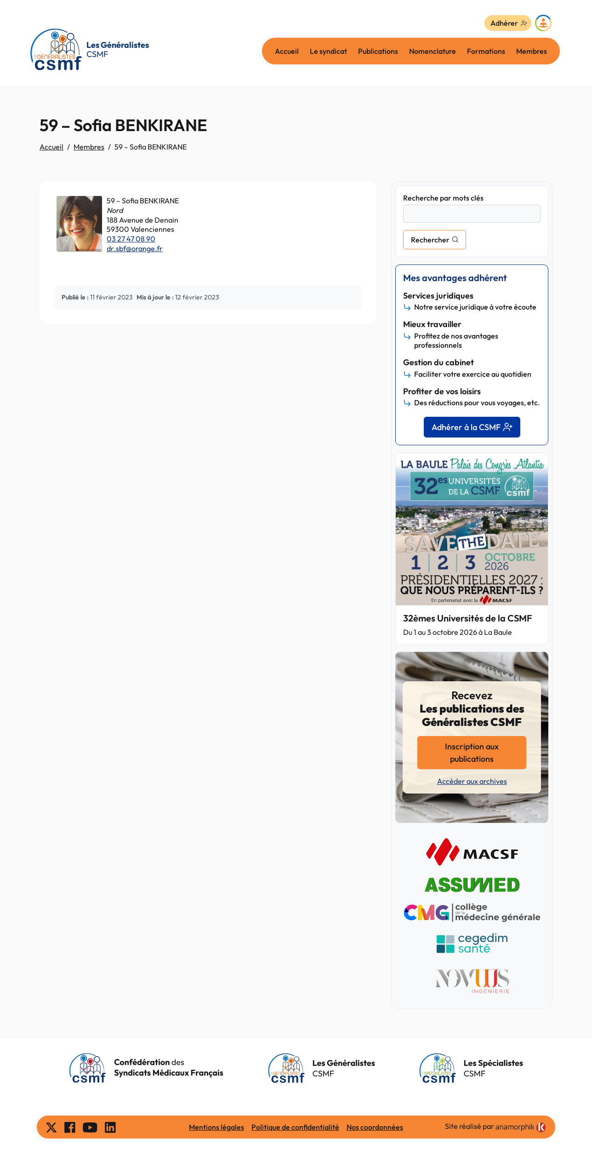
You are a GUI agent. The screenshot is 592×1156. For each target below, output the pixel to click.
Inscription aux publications (472, 752)
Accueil (287, 51)
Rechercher (430, 239)
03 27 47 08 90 (131, 238)
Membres (531, 51)
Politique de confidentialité (295, 1127)
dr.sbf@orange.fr (135, 248)
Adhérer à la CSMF (472, 427)
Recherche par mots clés (443, 197)
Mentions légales (216, 1127)
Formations (486, 51)
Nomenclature (432, 51)
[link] (520, 1127)
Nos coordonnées (375, 1127)
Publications (378, 51)
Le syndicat (328, 51)
